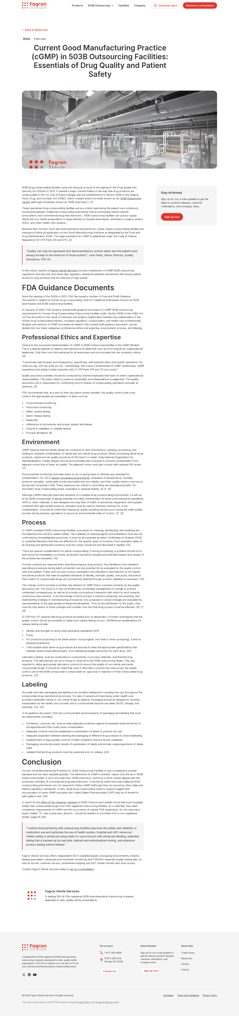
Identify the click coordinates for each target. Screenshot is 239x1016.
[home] (34, 5)
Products (77, 5)
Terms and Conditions (188, 995)
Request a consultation (200, 5)
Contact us (109, 971)
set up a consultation (82, 869)
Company (139, 5)
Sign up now (172, 216)
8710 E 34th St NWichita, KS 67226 (114, 960)
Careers (185, 964)
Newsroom (186, 958)
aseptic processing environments (71, 477)
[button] (100, 5)
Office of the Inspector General (58, 802)
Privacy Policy (210, 995)
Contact (185, 969)
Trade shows (187, 952)
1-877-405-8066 (113, 952)
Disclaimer (168, 995)
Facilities (123, 5)
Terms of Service (104, 1002)
